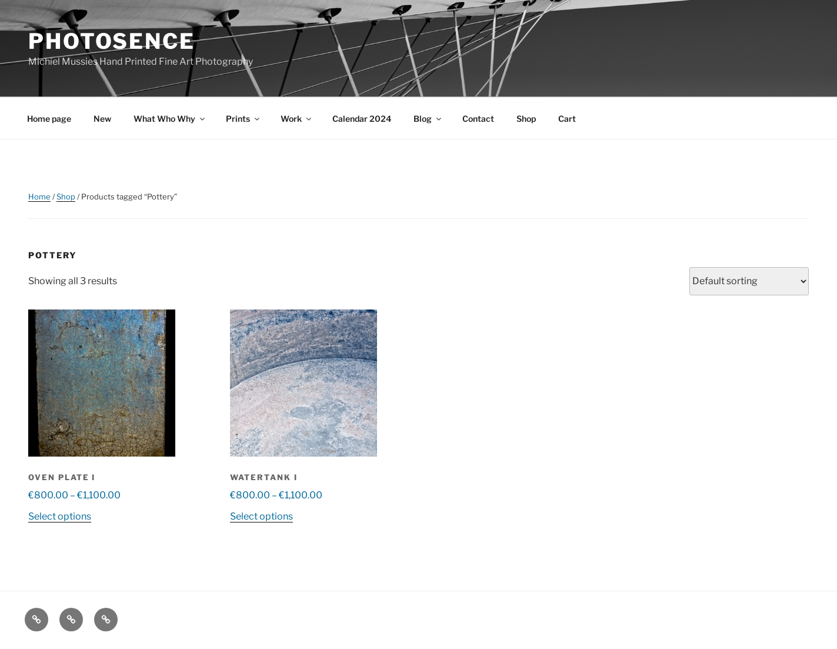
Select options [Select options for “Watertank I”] (261, 516)
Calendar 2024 (361, 119)
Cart (567, 119)
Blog (428, 119)
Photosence (111, 41)
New (102, 119)
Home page (49, 119)
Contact (478, 119)
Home (39, 196)
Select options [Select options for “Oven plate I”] (59, 516)
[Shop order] (749, 281)
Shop (526, 119)
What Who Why (170, 119)
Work (297, 119)
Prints (243, 119)
